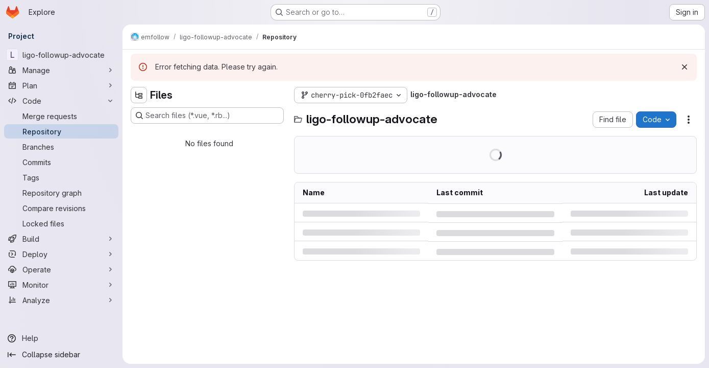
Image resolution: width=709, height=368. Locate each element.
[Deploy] (61, 254)
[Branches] (61, 147)
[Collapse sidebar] (61, 355)
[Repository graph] (61, 193)
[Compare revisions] (61, 208)
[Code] (61, 101)
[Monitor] (61, 285)
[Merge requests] (61, 116)
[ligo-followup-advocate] (61, 55)
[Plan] (61, 85)
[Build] (61, 239)
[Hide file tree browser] (139, 95)
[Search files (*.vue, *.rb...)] (207, 115)
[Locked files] (61, 223)
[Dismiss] (684, 67)
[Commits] (61, 162)
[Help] (61, 338)
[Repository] (61, 131)
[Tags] (61, 177)
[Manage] (61, 70)
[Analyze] (61, 300)
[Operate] (61, 269)
